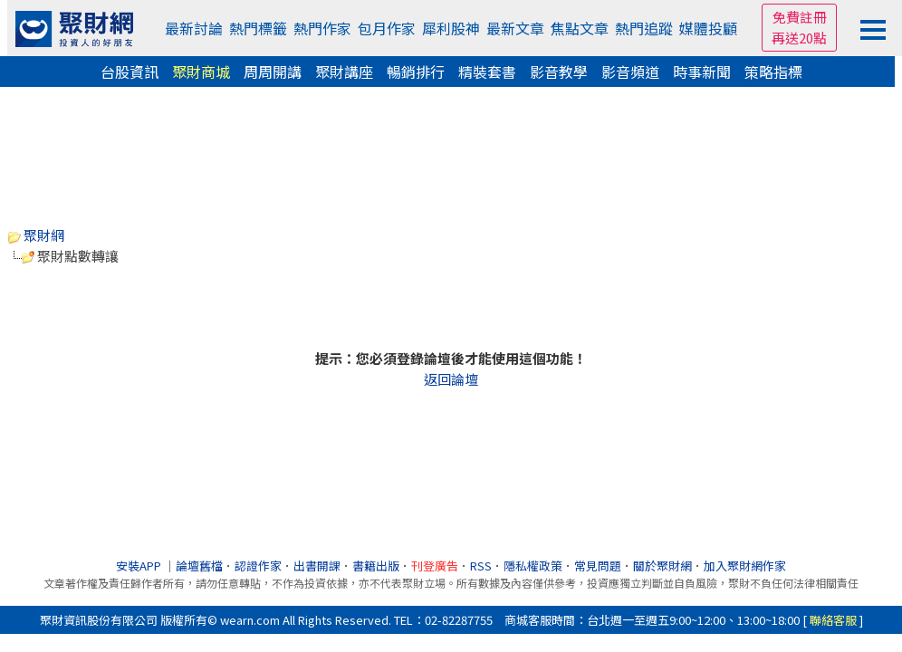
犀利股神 (451, 28)
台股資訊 (129, 71)
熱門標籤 (258, 28)
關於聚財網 (662, 565)
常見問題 (597, 565)
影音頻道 (630, 71)
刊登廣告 (434, 565)
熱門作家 (322, 28)
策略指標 (773, 71)
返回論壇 (451, 378)
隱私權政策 (533, 565)
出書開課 (317, 565)
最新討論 (194, 28)
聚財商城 (201, 71)
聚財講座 (344, 71)
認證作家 (258, 565)
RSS (481, 565)
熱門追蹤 (644, 28)
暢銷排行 (416, 71)
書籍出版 (375, 565)
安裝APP (140, 565)
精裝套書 (487, 71)
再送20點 (799, 37)
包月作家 (387, 28)
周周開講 (273, 71)
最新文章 (515, 28)
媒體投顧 (708, 28)
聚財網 (36, 234)
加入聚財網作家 (745, 565)
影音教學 (559, 71)
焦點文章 (580, 28)
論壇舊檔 (199, 565)
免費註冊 (799, 16)
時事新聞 (702, 71)
